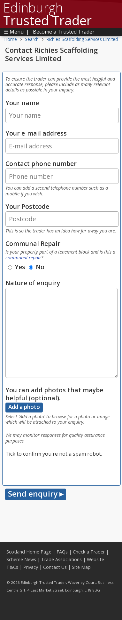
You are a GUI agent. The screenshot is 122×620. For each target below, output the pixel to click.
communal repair (23, 258)
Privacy (30, 567)
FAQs (62, 552)
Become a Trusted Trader (64, 31)
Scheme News (21, 559)
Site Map (81, 567)
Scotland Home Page (28, 552)
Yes (16, 267)
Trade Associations (61, 559)
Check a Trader (89, 552)
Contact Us (55, 567)
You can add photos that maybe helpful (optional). (54, 394)
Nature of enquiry (32, 283)
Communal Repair (32, 243)
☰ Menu (14, 31)
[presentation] (54, 470)
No (36, 267)
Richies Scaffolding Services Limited (82, 39)
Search (32, 39)
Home (10, 39)
